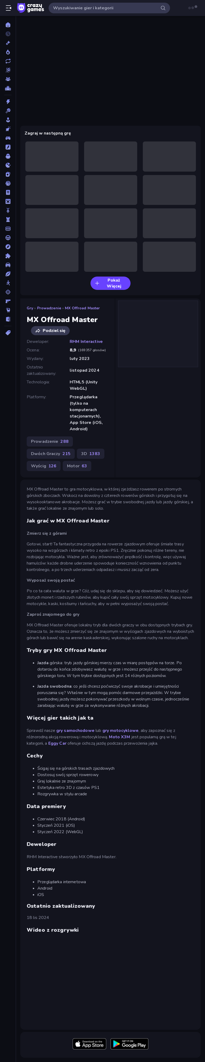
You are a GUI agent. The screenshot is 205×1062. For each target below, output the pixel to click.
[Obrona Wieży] (8, 219)
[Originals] (8, 70)
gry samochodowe (75, 730)
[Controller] (8, 138)
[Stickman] (8, 282)
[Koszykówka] (8, 183)
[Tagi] (8, 332)
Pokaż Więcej (108, 283)
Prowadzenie (49, 308)
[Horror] (8, 156)
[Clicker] (8, 128)
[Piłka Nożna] (8, 228)
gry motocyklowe (120, 730)
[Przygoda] (8, 246)
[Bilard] (8, 110)
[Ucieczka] (8, 319)
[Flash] (8, 147)
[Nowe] (8, 42)
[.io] (8, 165)
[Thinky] (8, 310)
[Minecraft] (8, 201)
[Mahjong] (8, 192)
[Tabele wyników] (8, 88)
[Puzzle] (8, 255)
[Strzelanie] (8, 292)
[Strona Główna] (8, 24)
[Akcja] (8, 101)
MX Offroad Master (82, 308)
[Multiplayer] (8, 79)
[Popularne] (8, 51)
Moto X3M (119, 737)
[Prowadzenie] (8, 237)
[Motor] (8, 210)
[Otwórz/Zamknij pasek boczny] (8, 8)
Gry (30, 308)
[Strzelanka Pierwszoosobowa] (8, 301)
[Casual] (8, 119)
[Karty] (8, 174)
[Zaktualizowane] (8, 61)
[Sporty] (8, 273)
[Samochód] (8, 264)
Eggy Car (57, 743)
